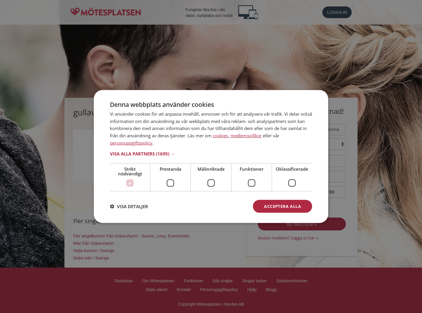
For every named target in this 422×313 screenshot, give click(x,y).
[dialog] (211, 156)
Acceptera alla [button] (282, 206)
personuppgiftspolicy (131, 143)
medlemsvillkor (246, 135)
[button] (211, 153)
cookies (220, 135)
